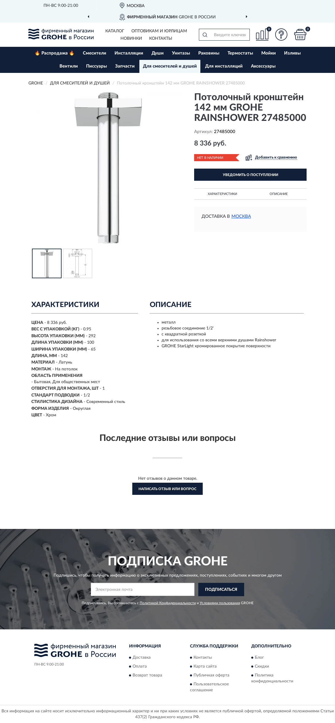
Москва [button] (241, 216)
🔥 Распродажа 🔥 (55, 53)
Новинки (131, 38)
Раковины (208, 53)
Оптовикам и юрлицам (159, 31)
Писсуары (96, 66)
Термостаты (240, 53)
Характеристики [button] (222, 194)
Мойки (268, 53)
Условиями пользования (220, 603)
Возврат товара (147, 676)
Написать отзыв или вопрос (167, 489)
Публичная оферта (211, 676)
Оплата (140, 667)
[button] (281, 34)
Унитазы (181, 53)
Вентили (68, 66)
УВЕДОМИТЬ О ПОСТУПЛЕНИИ (250, 175)
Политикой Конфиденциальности (168, 603)
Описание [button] (279, 194)
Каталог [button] (114, 31)
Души (158, 53)
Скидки (262, 667)
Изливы (292, 53)
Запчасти (125, 66)
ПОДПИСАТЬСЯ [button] (221, 590)
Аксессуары (263, 66)
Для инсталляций (224, 66)
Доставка (142, 658)
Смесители (94, 53)
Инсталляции (129, 53)
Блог (259, 658)
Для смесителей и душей (170, 66)
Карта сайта (205, 667)
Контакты (160, 38)
